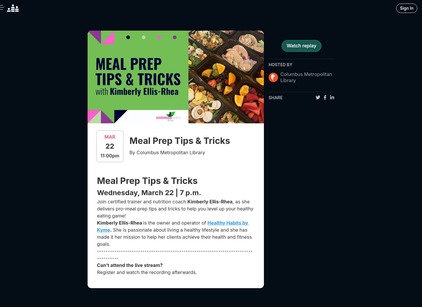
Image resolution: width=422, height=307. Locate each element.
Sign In (406, 8)
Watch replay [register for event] (301, 46)
